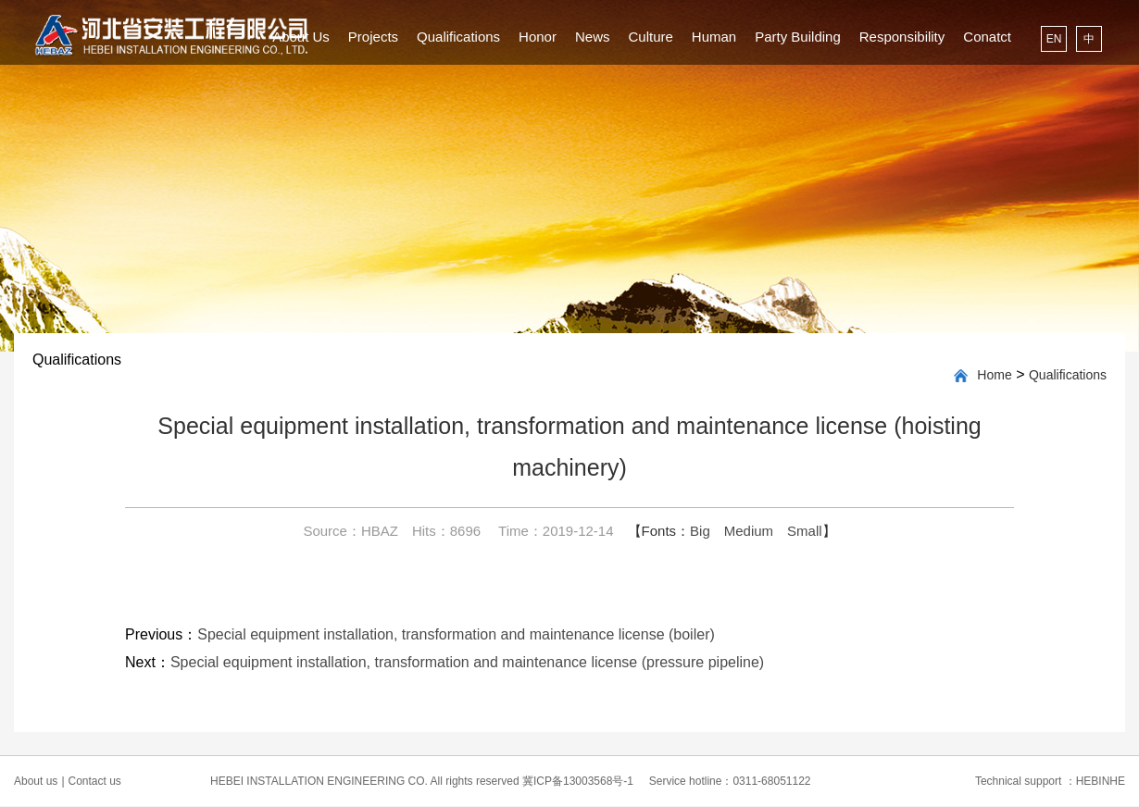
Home (994, 374)
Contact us (95, 781)
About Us (301, 36)
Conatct (987, 36)
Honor (538, 36)
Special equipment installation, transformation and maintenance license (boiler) (456, 634)
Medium (748, 531)
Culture (650, 36)
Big (700, 531)
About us (39, 781)
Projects (373, 36)
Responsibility (902, 36)
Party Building (798, 36)
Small (804, 531)
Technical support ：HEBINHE (1050, 781)
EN (1054, 38)
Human (714, 36)
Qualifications (458, 36)
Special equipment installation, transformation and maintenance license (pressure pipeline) (467, 662)
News (592, 36)
